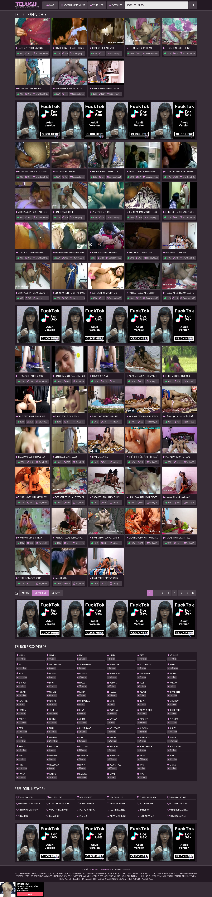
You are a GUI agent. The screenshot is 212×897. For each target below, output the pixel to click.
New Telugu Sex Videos (73, 5)
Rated (56, 593)
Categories (115, 5)
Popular (40, 593)
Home (50, 5)
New (25, 593)
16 (187, 593)
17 (193, 593)
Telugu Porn (97, 5)
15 (181, 593)
